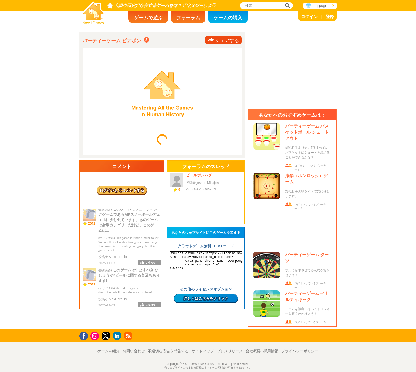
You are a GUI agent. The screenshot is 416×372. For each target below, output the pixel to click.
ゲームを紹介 (108, 350)
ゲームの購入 (228, 17)
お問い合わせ (134, 350)
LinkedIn (118, 336)
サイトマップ (203, 350)
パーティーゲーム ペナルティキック (307, 296)
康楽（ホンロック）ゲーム (306, 179)
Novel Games (93, 11)
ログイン (309, 16)
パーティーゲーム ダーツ (307, 258)
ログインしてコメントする (121, 190)
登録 (330, 16)
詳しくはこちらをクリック (206, 298)
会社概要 (253, 350)
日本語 (322, 6)
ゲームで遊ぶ (148, 17)
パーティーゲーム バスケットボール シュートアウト (307, 132)
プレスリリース (230, 350)
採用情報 (270, 350)
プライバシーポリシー (299, 350)
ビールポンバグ (199, 174)
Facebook (85, 335)
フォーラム (188, 17)
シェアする (227, 40)
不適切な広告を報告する (168, 350)
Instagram (95, 335)
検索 (286, 6)
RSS (129, 335)
